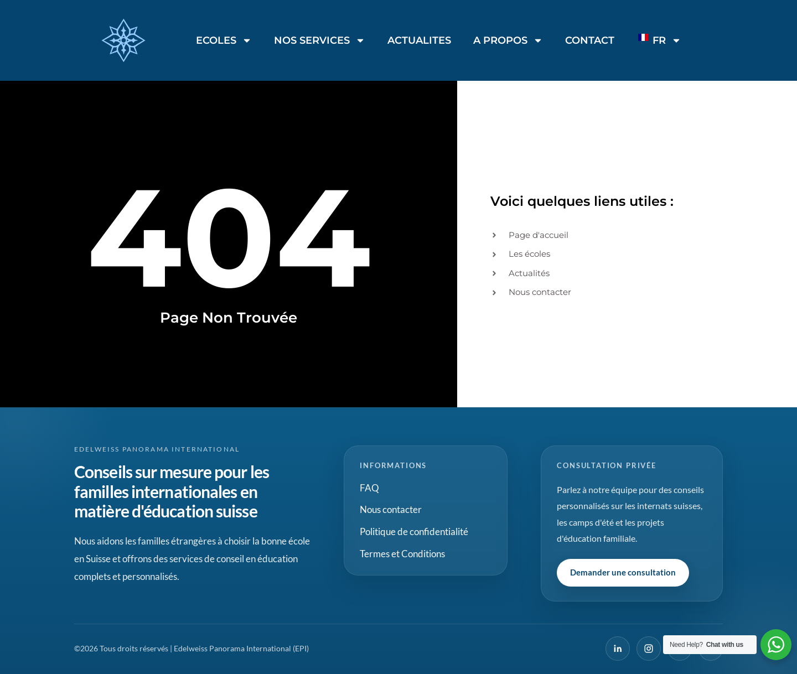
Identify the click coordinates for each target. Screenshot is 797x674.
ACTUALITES (419, 40)
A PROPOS (508, 40)
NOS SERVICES (319, 40)
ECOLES (224, 40)
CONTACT (589, 40)
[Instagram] (648, 648)
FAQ (369, 488)
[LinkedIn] (617, 648)
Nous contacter (391, 509)
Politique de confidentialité (414, 531)
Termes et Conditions (402, 553)
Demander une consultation (623, 572)
